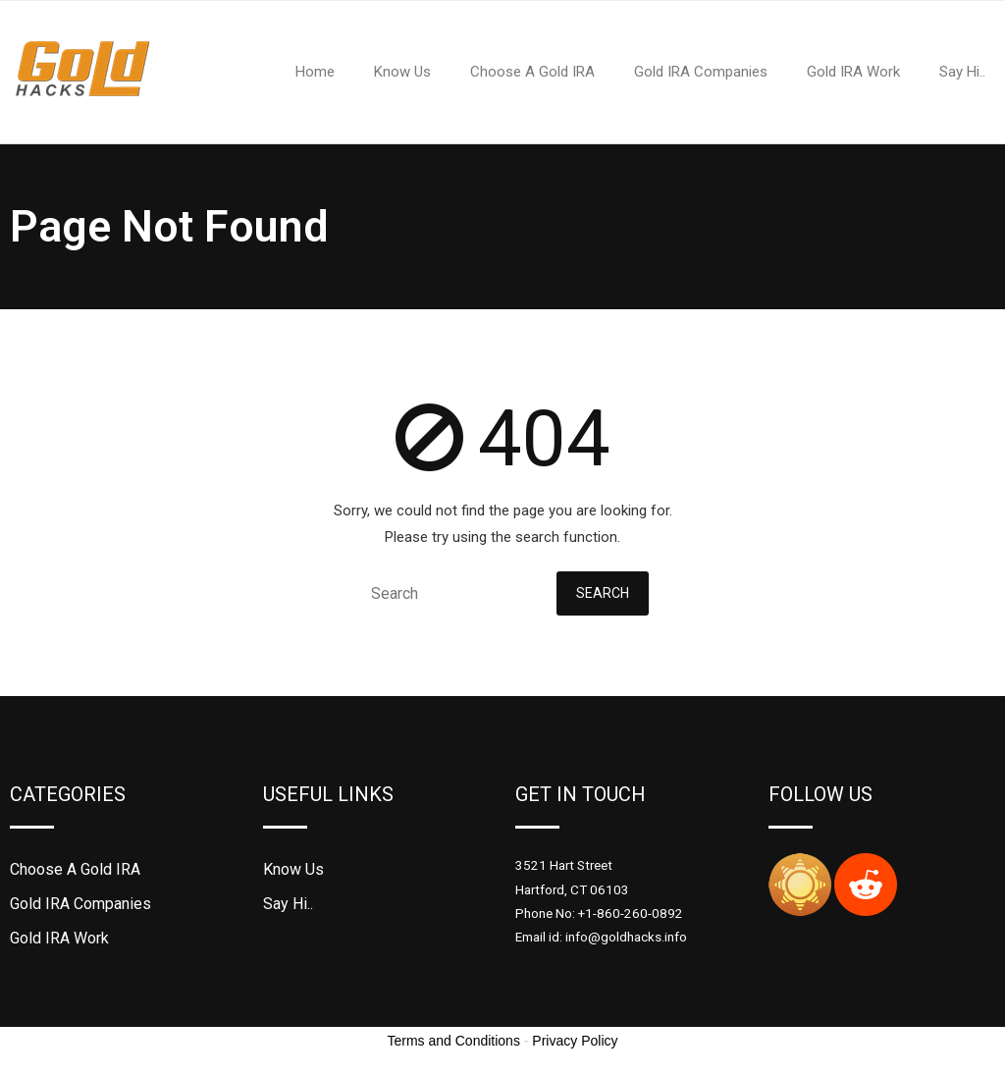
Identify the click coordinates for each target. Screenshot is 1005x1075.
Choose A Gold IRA (75, 869)
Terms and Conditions (454, 1040)
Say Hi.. (288, 903)
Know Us (293, 869)
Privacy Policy (574, 1040)
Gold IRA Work (59, 938)
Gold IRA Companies (80, 903)
